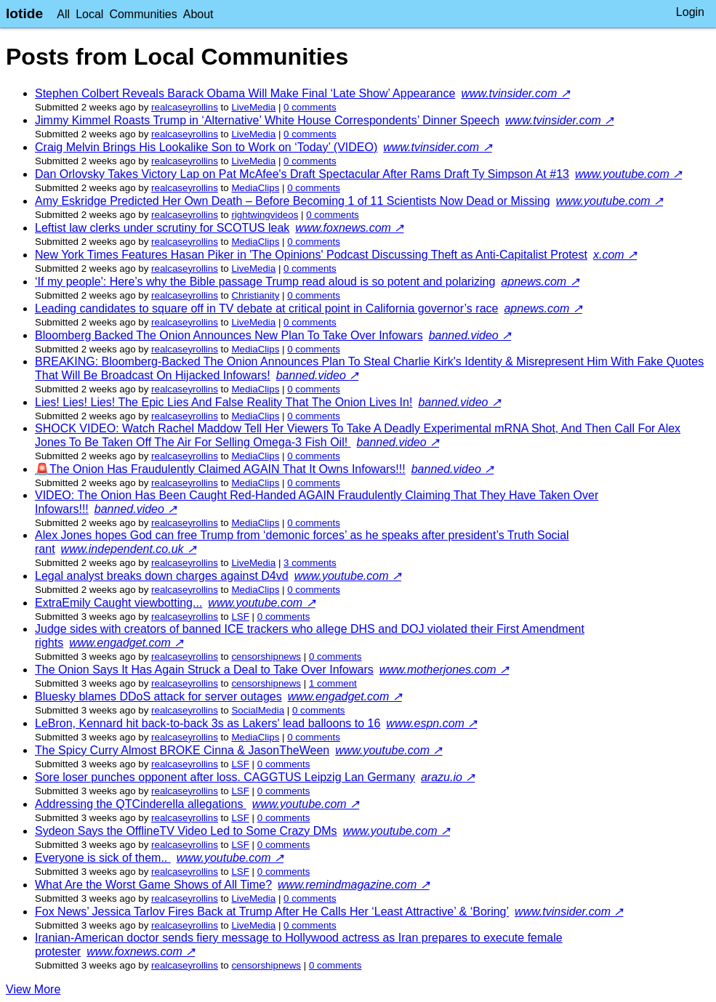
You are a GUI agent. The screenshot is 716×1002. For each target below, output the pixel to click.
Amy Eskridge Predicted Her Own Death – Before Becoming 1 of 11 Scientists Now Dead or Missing (292, 201)
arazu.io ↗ (448, 777)
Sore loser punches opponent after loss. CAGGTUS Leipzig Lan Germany (225, 777)
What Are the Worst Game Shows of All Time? (153, 884)
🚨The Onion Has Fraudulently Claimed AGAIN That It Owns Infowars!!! (220, 469)
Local (89, 14)
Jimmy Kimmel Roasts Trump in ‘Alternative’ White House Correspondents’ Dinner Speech (267, 120)
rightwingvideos (264, 214)
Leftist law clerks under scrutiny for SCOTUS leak (162, 228)
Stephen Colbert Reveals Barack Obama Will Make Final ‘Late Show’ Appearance (245, 93)
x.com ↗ (615, 255)
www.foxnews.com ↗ (349, 228)
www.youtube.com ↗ (628, 174)
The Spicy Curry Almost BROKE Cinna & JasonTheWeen (182, 750)
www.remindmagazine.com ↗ (354, 884)
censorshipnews (266, 656)
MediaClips (255, 187)
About (198, 14)
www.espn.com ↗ (431, 723)
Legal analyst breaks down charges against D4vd (162, 576)
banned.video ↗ (470, 335)
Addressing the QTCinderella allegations (140, 804)
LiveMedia (253, 107)
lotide (24, 13)
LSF (240, 616)
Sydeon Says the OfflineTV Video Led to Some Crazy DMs (186, 831)
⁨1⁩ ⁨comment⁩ (333, 683)
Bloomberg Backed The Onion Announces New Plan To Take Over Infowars (229, 335)
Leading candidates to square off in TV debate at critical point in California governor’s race (266, 308)
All (63, 14)
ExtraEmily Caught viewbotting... (118, 603)
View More (33, 989)
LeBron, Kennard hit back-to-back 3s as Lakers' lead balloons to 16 (207, 723)
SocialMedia (257, 710)
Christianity (255, 295)
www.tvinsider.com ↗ (515, 93)
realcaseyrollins (184, 107)
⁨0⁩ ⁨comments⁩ (310, 107)
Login (690, 12)
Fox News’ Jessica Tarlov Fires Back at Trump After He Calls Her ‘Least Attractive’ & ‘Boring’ (272, 911)
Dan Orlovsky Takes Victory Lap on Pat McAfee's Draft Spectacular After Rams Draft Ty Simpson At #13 (302, 174)
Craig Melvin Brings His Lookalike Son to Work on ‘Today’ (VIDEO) (206, 147)
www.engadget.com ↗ (126, 643)
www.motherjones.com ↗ (444, 669)
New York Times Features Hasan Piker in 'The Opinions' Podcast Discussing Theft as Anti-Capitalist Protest (311, 255)
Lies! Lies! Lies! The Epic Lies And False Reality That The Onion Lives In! (223, 402)
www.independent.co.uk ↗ (128, 549)
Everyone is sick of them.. (103, 858)
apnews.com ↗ (540, 281)
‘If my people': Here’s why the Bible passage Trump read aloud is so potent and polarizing (265, 281)
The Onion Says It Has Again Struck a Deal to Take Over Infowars (204, 669)
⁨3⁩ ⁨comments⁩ (310, 562)
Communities (143, 14)
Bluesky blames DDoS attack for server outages (158, 696)
